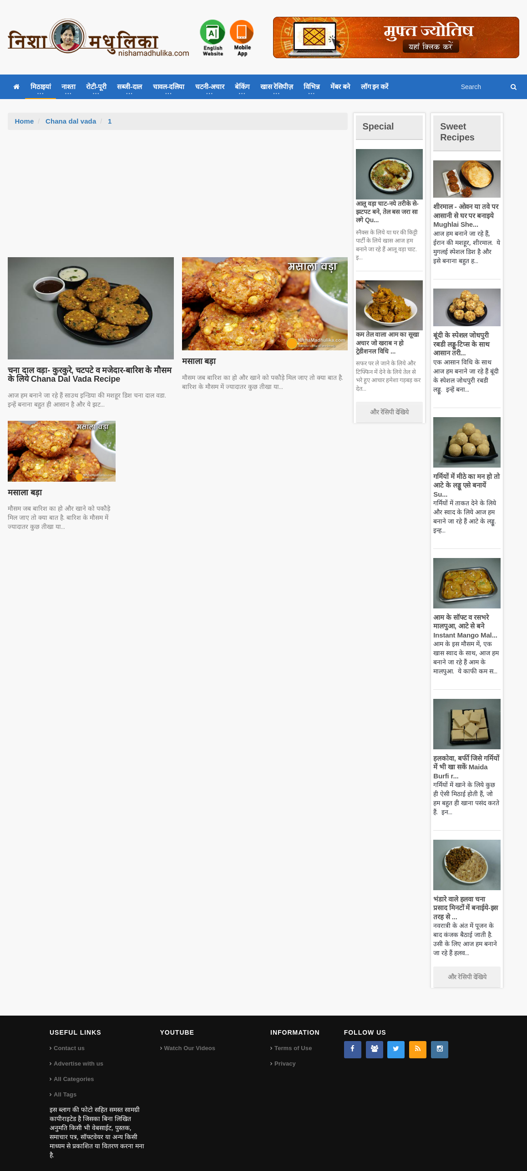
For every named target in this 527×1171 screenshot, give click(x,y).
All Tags (65, 1085)
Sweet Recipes (458, 131)
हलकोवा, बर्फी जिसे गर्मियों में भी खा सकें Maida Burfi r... (465, 758)
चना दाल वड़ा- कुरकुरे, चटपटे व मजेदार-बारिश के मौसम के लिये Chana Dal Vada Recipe (87, 375)
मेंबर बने (340, 86)
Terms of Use (292, 1039)
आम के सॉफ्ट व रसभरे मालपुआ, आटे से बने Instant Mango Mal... (464, 617)
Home (24, 121)
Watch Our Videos (189, 1039)
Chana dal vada (71, 121)
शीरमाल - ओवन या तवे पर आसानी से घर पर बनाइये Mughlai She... (464, 215)
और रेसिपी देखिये (389, 412)
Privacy (284, 1054)
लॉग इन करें (374, 86)
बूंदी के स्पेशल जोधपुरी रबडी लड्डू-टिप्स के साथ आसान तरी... (466, 344)
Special (379, 126)
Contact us (69, 1039)
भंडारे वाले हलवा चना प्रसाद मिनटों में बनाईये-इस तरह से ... (466, 899)
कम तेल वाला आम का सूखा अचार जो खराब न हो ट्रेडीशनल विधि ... (386, 342)
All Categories (73, 1069)
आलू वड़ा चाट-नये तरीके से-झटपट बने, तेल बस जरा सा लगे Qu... (386, 212)
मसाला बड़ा (198, 361)
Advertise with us (78, 1054)
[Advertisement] (178, 198)
